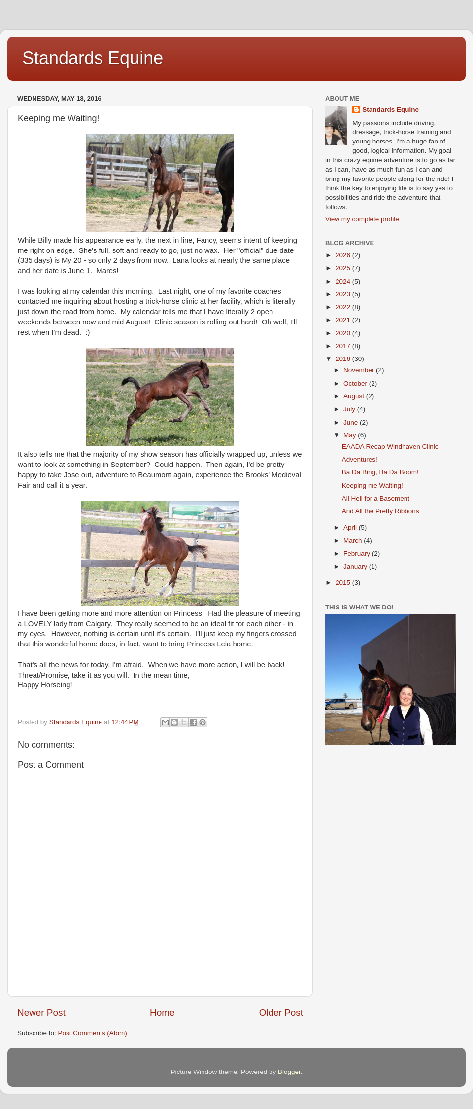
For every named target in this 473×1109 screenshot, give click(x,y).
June (351, 422)
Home (162, 1012)
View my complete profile (362, 219)
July (350, 409)
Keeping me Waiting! (372, 485)
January (356, 566)
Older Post (281, 1012)
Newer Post (41, 1012)
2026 (344, 255)
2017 (344, 346)
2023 (344, 294)
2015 (344, 582)
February (357, 553)
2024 (344, 281)
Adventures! (359, 459)
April (351, 527)
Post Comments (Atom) (92, 1033)
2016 (344, 358)
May (350, 435)
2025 (344, 268)
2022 (344, 307)
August (354, 396)
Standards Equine (92, 58)
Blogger (289, 1071)
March (353, 540)
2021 (344, 319)
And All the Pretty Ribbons (380, 511)
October (356, 383)
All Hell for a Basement (375, 498)
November (359, 370)
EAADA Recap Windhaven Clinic (390, 446)
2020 (344, 333)
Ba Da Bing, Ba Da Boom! (380, 472)
